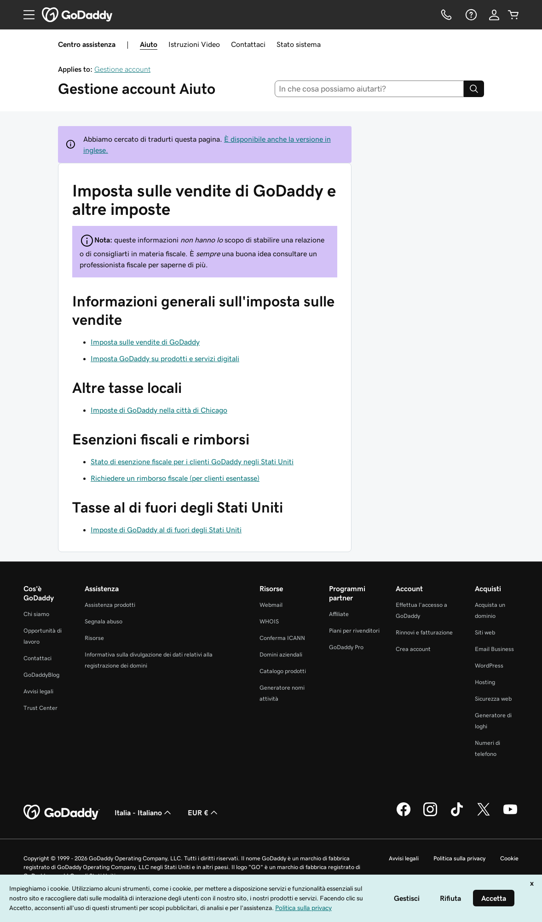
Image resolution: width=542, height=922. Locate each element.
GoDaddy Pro (346, 647)
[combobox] (369, 89)
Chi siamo (36, 614)
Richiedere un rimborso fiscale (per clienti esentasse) (175, 478)
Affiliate (339, 614)
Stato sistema (299, 44)
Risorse (94, 638)
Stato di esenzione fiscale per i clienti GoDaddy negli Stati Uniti (192, 461)
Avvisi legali (38, 691)
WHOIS (269, 621)
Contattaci (248, 44)
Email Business (494, 649)
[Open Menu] (25, 14)
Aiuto (148, 44)
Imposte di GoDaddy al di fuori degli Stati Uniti (166, 529)
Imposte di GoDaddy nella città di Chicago (159, 410)
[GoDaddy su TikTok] (457, 814)
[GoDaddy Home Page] (61, 812)
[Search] (474, 89)
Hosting (485, 682)
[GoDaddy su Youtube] (510, 814)
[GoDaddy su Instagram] (430, 814)
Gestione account (122, 69)
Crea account (413, 649)
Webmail (271, 605)
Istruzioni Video (194, 44)
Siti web (485, 632)
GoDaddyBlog (41, 675)
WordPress (489, 665)
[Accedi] (494, 14)
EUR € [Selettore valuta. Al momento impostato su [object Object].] (203, 812)
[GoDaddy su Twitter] (483, 814)
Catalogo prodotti (282, 671)
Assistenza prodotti (110, 605)
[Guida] (470, 14)
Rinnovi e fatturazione (424, 632)
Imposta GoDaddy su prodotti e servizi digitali (165, 358)
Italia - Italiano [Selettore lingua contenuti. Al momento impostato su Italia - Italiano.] (144, 812)
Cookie (509, 858)
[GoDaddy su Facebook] (403, 814)
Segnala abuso (103, 621)
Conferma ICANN (282, 638)
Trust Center (40, 708)
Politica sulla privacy (459, 858)
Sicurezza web (493, 699)
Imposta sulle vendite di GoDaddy (145, 342)
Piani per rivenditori (354, 631)
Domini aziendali (280, 654)
